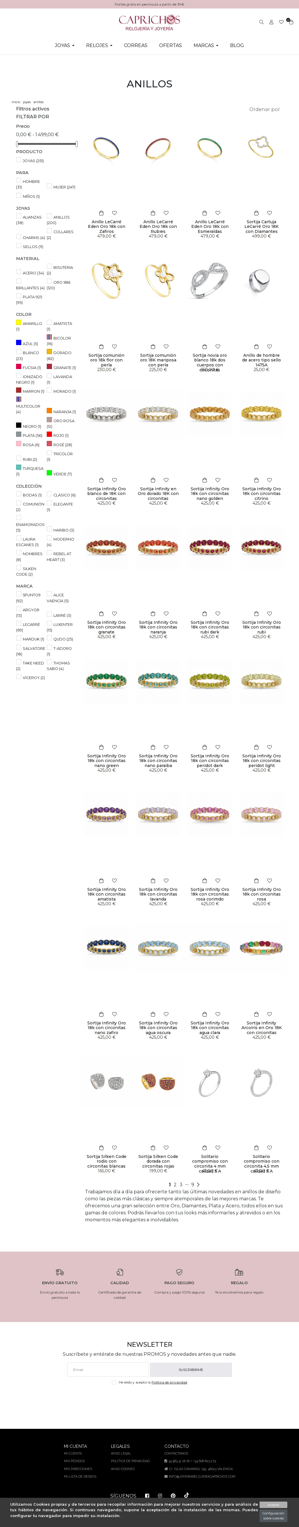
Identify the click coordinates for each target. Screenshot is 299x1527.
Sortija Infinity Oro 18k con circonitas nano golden (210, 493)
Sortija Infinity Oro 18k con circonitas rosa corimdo (210, 894)
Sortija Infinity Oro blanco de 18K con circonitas (107, 493)
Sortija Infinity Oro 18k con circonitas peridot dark (210, 760)
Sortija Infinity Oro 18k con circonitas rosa (262, 894)
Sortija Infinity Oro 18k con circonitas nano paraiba (158, 760)
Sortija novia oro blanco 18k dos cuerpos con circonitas (210, 363)
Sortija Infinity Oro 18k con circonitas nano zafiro (107, 1028)
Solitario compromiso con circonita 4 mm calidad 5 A (209, 1164)
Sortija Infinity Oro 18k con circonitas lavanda (158, 894)
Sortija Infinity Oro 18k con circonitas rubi (262, 627)
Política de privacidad (171, 1382)
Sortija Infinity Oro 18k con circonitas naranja (158, 627)
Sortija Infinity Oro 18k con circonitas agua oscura (158, 1028)
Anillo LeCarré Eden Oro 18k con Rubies (158, 224)
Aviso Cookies (123, 1469)
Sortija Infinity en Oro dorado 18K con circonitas (158, 493)
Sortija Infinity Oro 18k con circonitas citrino (262, 493)
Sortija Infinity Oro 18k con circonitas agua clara (210, 1028)
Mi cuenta (73, 1453)
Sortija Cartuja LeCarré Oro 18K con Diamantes (261, 226)
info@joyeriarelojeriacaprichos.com (201, 1476)
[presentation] (149, 1398)
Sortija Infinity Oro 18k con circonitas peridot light (262, 760)
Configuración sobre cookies (273, 1515)
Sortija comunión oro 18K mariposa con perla (158, 360)
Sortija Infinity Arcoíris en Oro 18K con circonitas (261, 1028)
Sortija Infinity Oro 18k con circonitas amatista (107, 894)
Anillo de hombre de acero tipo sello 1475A (261, 360)
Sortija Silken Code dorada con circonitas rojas (158, 1161)
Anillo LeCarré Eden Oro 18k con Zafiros (106, 224)
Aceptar (273, 1505)
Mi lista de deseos (80, 1476)
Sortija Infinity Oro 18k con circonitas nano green (107, 760)
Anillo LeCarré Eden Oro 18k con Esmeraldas (210, 226)
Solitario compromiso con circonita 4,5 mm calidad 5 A (261, 1164)
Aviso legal (121, 1453)
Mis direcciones (78, 1469)
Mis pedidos (75, 1461)
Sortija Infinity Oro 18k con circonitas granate (107, 627)
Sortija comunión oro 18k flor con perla (106, 360)
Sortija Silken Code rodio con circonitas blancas (106, 1161)
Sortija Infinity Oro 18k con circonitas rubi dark (210, 627)
